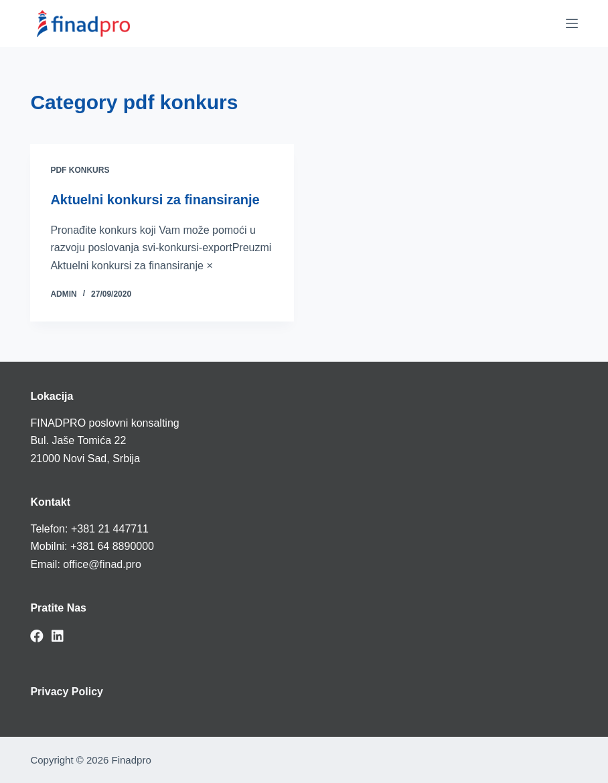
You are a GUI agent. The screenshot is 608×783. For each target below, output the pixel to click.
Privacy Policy (66, 691)
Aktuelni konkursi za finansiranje (154, 199)
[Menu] (572, 23)
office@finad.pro (102, 564)
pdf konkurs (79, 170)
